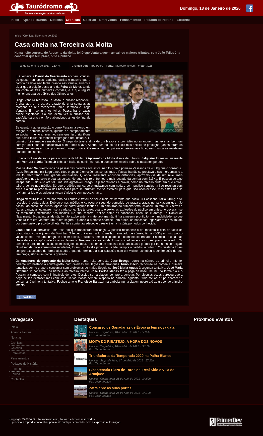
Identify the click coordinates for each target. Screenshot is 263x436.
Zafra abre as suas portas (110, 388)
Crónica (28, 35)
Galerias (89, 20)
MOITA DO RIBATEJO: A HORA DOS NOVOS (125, 342)
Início (17, 35)
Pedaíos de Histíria (158, 20)
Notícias (56, 20)
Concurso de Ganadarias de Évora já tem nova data (131, 327)
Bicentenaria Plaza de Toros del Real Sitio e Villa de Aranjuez (131, 372)
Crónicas (73, 20)
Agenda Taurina (34, 20)
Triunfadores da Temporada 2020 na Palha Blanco (130, 356)
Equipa (15, 374)
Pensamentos (130, 20)
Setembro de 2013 (46, 35)
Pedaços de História (24, 363)
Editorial (183, 20)
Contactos (17, 379)
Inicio (15, 20)
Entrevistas (108, 20)
